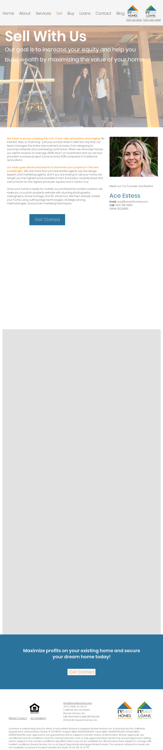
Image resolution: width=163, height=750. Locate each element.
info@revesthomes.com (77, 703)
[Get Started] (47, 219)
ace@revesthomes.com (132, 201)
